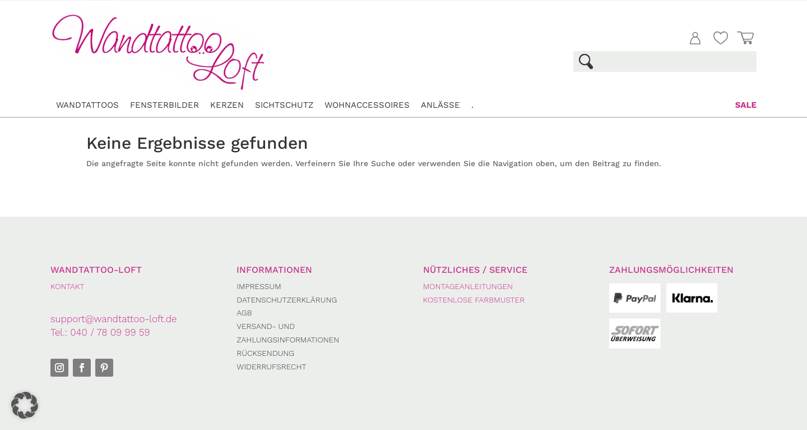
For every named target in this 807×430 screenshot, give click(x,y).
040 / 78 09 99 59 (110, 332)
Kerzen (227, 105)
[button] (24, 405)
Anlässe (440, 105)
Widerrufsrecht (271, 366)
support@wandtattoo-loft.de (113, 318)
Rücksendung (265, 353)
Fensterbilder (164, 105)
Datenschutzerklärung (286, 299)
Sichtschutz (284, 105)
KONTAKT (67, 286)
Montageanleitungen (468, 286)
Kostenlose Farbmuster (474, 299)
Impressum (258, 286)
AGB (244, 312)
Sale (746, 105)
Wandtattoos (87, 105)
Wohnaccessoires (367, 105)
